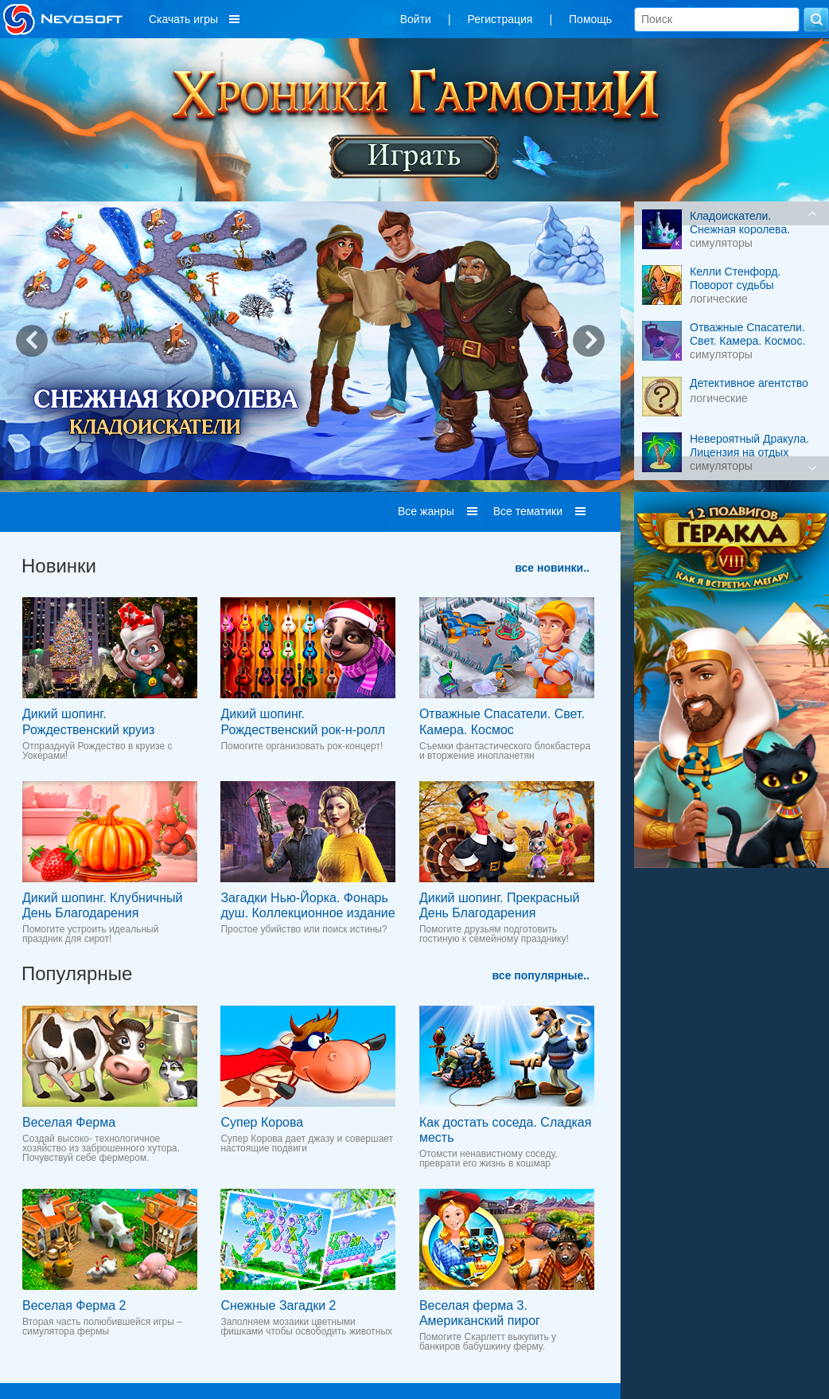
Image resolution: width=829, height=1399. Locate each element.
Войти (415, 19)
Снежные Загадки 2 (278, 1305)
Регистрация (500, 19)
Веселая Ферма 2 (74, 1305)
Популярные (76, 973)
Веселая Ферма (68, 1122)
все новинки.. (552, 567)
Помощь (590, 19)
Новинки (58, 565)
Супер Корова (261, 1122)
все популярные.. (541, 975)
